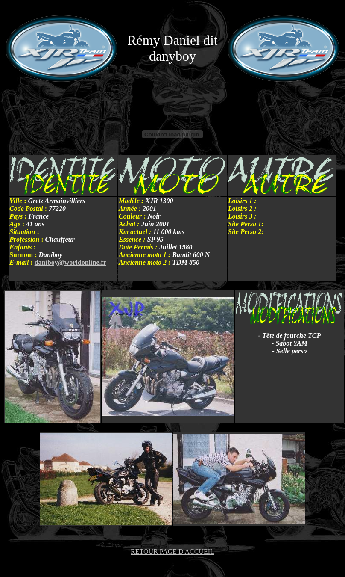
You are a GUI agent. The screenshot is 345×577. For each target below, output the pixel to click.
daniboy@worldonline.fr (70, 262)
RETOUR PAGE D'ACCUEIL (172, 551)
